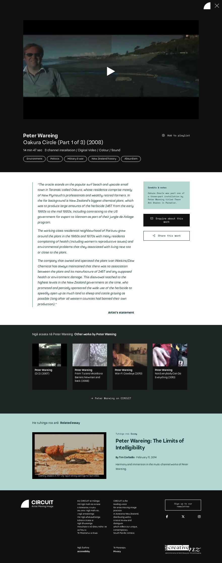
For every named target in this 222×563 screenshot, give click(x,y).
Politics (54, 159)
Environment (34, 159)
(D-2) (38, 373)
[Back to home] (207, 5)
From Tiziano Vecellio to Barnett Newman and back (89, 377)
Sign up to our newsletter (183, 505)
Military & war (76, 159)
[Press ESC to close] (216, 5)
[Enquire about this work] (166, 220)
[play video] (111, 71)
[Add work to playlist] (180, 135)
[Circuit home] (39, 504)
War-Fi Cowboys (125, 373)
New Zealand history (104, 159)
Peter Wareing (40, 136)
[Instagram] (199, 517)
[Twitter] (183, 517)
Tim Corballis (127, 457)
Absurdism (131, 159)
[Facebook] (167, 517)
